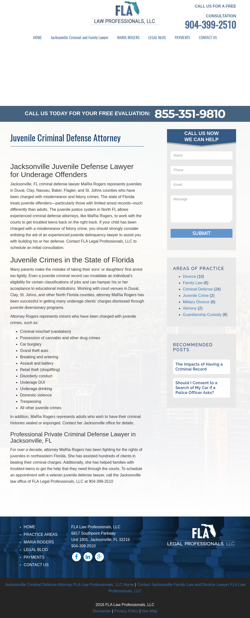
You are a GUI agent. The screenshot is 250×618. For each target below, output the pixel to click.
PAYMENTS (182, 38)
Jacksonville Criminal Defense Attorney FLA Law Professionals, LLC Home (69, 585)
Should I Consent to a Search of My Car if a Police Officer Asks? (197, 388)
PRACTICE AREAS (41, 534)
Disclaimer (102, 611)
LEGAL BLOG (157, 38)
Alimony (190, 308)
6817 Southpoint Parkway (93, 533)
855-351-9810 (190, 114)
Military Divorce (196, 302)
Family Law (193, 283)
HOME (37, 38)
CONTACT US (208, 38)
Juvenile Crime (196, 295)
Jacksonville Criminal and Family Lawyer (79, 38)
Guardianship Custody (202, 315)
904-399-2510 (210, 26)
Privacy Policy (126, 611)
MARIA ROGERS (128, 38)
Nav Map (149, 611)
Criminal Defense (198, 289)
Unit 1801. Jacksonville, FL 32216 (100, 540)
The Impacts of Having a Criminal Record (199, 366)
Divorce (189, 276)
